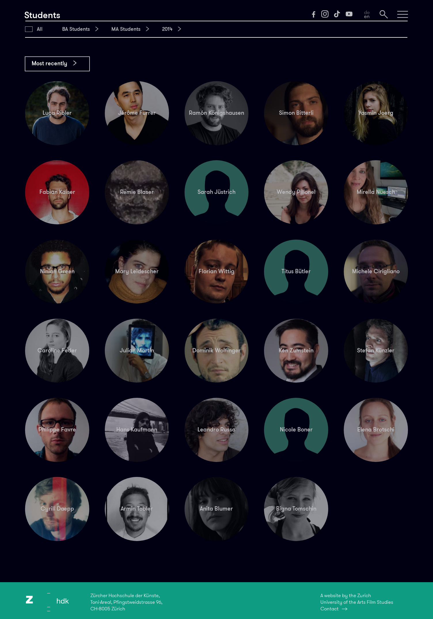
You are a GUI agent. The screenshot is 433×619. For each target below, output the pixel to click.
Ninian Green (57, 271)
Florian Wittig (216, 271)
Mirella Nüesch (376, 192)
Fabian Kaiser (57, 192)
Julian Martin (137, 350)
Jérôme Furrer (137, 113)
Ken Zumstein (296, 350)
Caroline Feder (57, 350)
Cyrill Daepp (57, 509)
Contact (329, 608)
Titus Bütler (296, 271)
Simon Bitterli (296, 113)
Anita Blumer (216, 509)
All (40, 29)
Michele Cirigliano (376, 271)
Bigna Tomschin (296, 509)
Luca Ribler (57, 113)
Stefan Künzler (375, 350)
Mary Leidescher (137, 271)
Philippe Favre (57, 429)
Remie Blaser (137, 192)
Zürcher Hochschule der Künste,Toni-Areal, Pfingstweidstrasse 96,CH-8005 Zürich (126, 602)
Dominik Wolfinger (216, 350)
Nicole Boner (296, 429)
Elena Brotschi (375, 429)
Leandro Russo (216, 429)
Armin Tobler (137, 509)
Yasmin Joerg (375, 113)
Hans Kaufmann (136, 429)
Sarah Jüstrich (216, 192)
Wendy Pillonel (296, 192)
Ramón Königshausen (216, 113)
